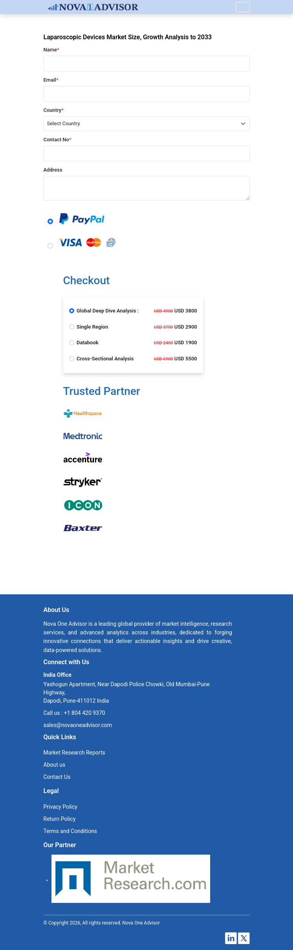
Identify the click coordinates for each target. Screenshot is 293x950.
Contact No (57, 139)
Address (53, 170)
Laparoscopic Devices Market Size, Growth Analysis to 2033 (128, 37)
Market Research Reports (74, 752)
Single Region (92, 327)
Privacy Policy (60, 807)
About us (55, 765)
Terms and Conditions (70, 831)
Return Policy (60, 819)
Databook (88, 342)
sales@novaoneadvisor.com (78, 725)
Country (54, 110)
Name (51, 50)
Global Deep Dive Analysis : (108, 311)
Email (51, 80)
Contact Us (57, 777)
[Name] (243, 7)
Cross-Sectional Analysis (105, 359)
